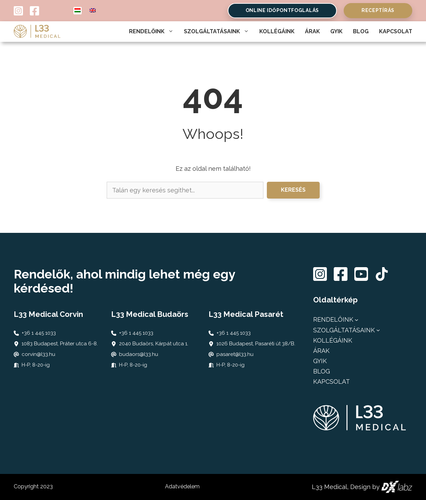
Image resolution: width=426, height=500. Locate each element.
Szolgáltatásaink (216, 31)
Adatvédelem (182, 486)
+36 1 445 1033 (39, 333)
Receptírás (378, 10)
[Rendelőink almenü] (356, 320)
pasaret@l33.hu (234, 354)
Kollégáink (277, 31)
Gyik (336, 31)
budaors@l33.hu (138, 354)
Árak (312, 31)
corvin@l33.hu (38, 354)
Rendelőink (151, 31)
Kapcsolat (395, 31)
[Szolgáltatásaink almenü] (378, 330)
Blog (361, 31)
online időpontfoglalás (282, 10)
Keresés (293, 190)
